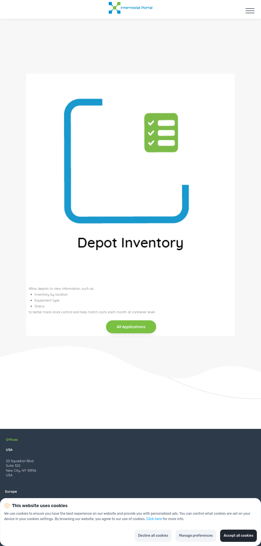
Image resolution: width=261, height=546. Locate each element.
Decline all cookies (153, 536)
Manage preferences (196, 536)
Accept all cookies (238, 536)
